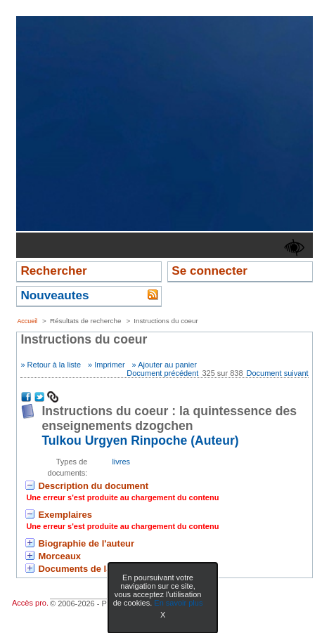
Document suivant (278, 373)
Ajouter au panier (167, 364)
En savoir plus (178, 603)
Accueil (27, 321)
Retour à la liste (54, 364)
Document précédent (162, 373)
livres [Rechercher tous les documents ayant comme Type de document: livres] (121, 461)
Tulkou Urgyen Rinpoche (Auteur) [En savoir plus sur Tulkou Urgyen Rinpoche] (139, 440)
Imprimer (109, 364)
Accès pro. (30, 603)
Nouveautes (54, 295)
